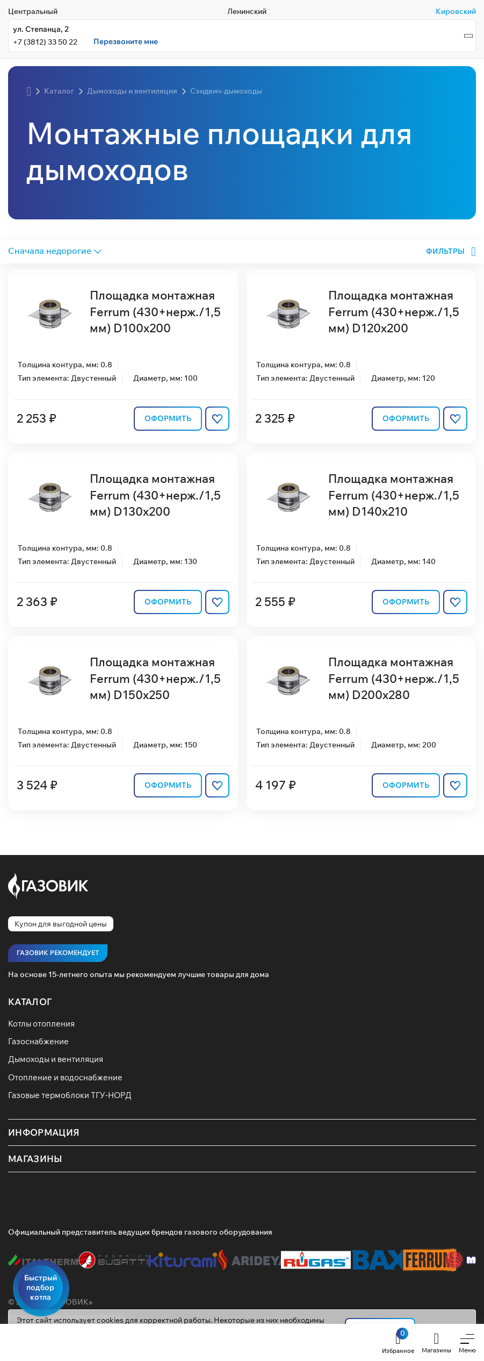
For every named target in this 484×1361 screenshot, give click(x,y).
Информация (44, 1132)
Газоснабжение (38, 1041)
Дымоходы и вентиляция (55, 1059)
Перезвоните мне (125, 41)
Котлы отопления (41, 1023)
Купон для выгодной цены (61, 924)
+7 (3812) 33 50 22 (45, 42)
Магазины (35, 1159)
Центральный (32, 11)
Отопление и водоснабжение (65, 1077)
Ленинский (246, 11)
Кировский (456, 11)
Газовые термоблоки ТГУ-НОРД (70, 1095)
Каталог (30, 1001)
